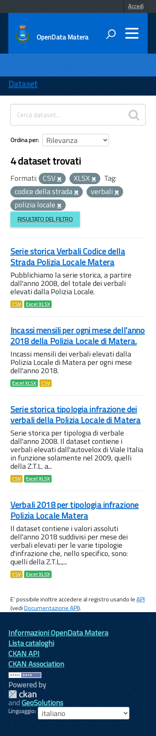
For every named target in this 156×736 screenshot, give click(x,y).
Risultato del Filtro (45, 219)
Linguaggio (21, 711)
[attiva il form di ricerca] (110, 34)
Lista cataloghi (31, 643)
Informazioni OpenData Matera (58, 632)
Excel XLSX (38, 304)
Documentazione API (51, 608)
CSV (16, 304)
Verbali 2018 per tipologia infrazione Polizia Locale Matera (74, 510)
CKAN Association (36, 664)
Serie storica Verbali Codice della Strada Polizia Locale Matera (67, 256)
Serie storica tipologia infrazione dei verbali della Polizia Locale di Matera (75, 414)
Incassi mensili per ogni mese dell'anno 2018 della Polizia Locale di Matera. (77, 335)
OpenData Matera (62, 37)
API (140, 599)
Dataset (22, 83)
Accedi (136, 6)
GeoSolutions (42, 702)
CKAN (22, 694)
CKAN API (24, 653)
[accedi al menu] (132, 33)
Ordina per (23, 139)
